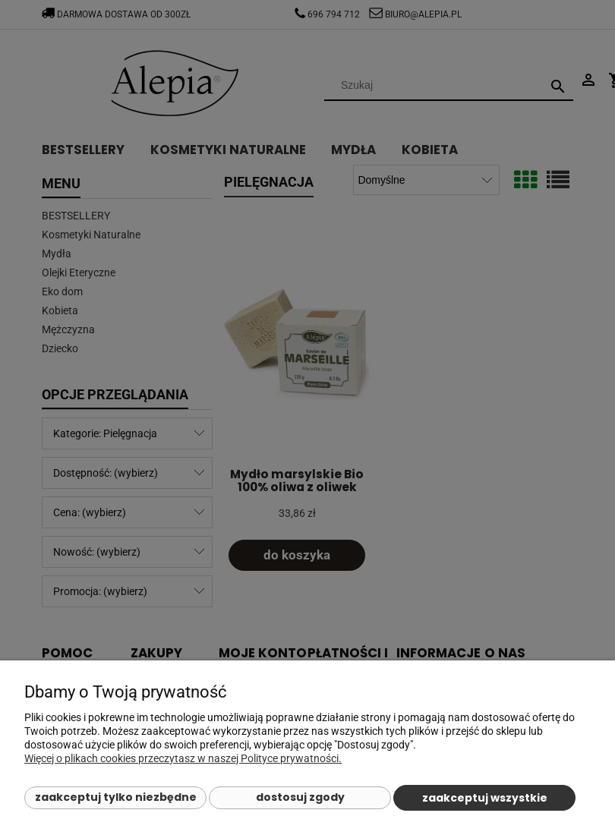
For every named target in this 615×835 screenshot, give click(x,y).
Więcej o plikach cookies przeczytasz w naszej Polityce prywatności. (183, 758)
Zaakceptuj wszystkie (484, 797)
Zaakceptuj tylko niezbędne (116, 797)
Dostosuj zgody (300, 797)
